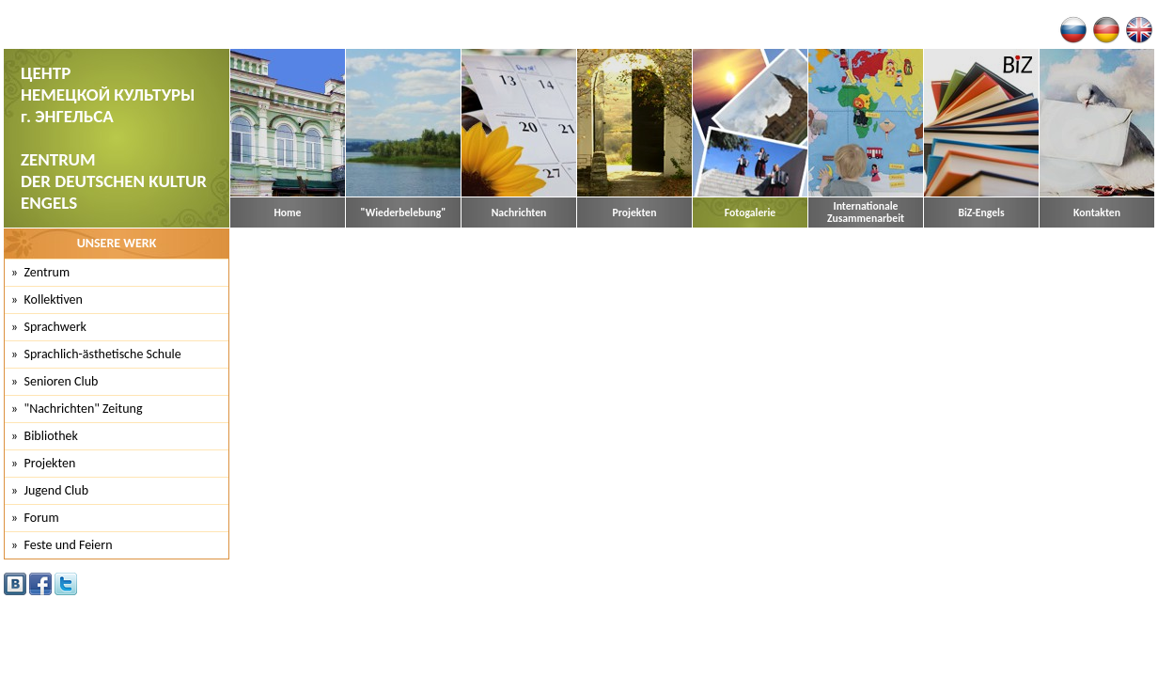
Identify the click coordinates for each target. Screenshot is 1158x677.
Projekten (635, 213)
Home (288, 213)
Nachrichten (519, 213)
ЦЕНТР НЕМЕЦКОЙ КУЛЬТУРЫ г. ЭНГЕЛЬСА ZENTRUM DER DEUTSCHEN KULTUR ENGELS (114, 137)
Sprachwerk (55, 327)
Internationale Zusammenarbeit (865, 212)
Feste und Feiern (68, 545)
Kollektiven (53, 299)
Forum (41, 518)
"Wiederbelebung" (403, 213)
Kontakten (1096, 213)
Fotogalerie (750, 213)
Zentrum (47, 272)
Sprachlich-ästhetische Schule (102, 354)
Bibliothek (51, 436)
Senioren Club (61, 381)
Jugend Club (56, 490)
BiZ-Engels (981, 213)
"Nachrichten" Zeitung (83, 409)
